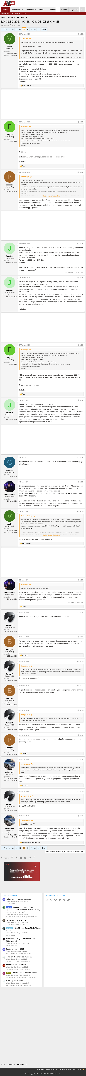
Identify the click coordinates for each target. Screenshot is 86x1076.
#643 (82, 172)
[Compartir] (77, 34)
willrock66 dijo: (26, 796)
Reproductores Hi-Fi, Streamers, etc (18, 961)
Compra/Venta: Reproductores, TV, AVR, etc (21, 977)
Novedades (16, 10)
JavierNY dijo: (25, 764)
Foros (5, 10)
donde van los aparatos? (16, 965)
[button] (22, 9)
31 (16, 29)
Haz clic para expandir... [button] (51, 196)
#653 (82, 637)
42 (38, 29)
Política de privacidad (67, 1069)
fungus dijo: (25, 38)
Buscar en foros (20, 13)
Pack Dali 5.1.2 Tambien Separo (21, 973)
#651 (82, 580)
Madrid (14, 780)
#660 (82, 816)
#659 (82, 791)
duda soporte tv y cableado (16, 981)
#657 (82, 735)
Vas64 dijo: (24, 126)
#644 (82, 243)
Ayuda (78, 1069)
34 (28, 29)
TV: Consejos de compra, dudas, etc (18, 953)
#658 (82, 759)
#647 (82, 400)
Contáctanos (40, 1069)
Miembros (30, 10)
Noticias (42, 10)
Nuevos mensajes (7, 13)
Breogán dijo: (25, 666)
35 (31, 29)
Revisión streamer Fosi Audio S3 (19, 957)
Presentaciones (11, 903)
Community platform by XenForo (43, 1074)
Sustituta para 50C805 (15, 949)
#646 (82, 345)
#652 (82, 612)
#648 (82, 457)
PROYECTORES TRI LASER (17, 920)
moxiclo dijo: (25, 177)
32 (20, 29)
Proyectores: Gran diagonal (15, 924)
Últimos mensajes (10, 895)
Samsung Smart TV (13, 945)
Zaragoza (14, 55)
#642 (82, 122)
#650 (82, 511)
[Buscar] (82, 9)
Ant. (5, 29)
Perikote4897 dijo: (27, 516)
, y (31, 842)
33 (24, 29)
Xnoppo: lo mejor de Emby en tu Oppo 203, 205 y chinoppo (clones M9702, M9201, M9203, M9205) (23, 909)
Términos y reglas (52, 1069)
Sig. (43, 29)
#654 (82, 661)
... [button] (13, 29)
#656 (82, 710)
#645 (82, 278)
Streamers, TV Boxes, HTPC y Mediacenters (21, 916)
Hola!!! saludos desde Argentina (18, 899)
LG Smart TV (10, 935)
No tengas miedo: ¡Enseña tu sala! (18, 969)
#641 (82, 34)
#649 (82, 482)
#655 (82, 686)
